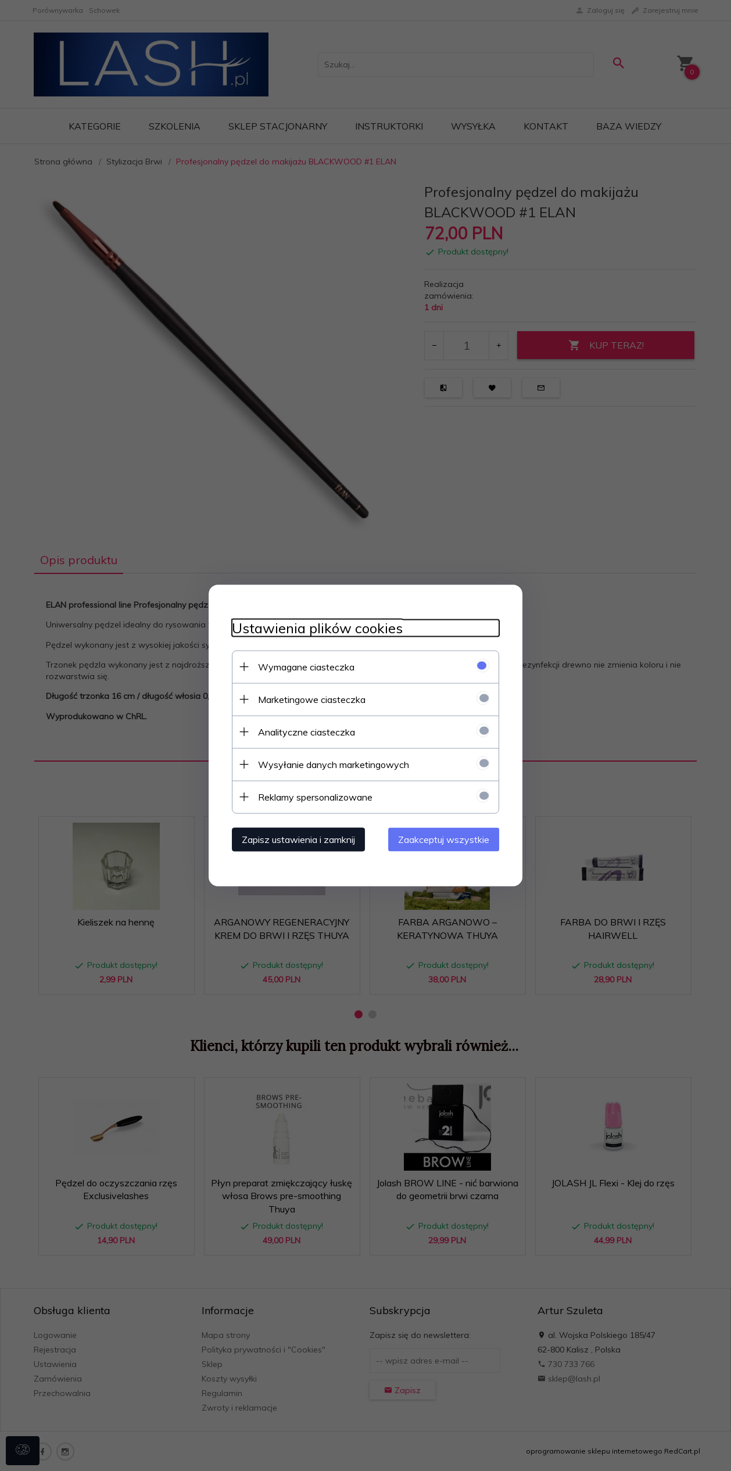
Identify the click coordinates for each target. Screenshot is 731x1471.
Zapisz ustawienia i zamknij (298, 839)
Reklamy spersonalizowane (315, 797)
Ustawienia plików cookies (317, 628)
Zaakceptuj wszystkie (443, 839)
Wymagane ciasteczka (306, 667)
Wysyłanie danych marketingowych (333, 764)
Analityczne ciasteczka (306, 732)
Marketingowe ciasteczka (311, 699)
